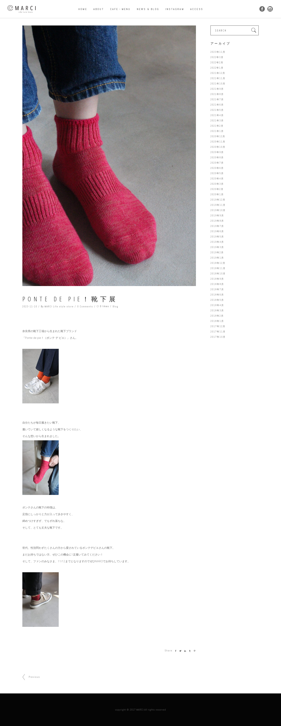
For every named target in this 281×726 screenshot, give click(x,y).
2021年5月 (217, 110)
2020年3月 (217, 183)
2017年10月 (218, 336)
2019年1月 (217, 257)
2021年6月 (217, 104)
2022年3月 (217, 57)
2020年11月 (217, 141)
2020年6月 (217, 168)
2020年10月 (217, 146)
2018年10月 (218, 273)
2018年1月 (217, 321)
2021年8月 (217, 94)
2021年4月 (217, 115)
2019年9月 (217, 215)
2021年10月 (217, 83)
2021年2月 (217, 125)
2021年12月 (217, 73)
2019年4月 (217, 241)
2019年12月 (217, 199)
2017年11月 (218, 331)
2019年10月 (218, 210)
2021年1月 (217, 131)
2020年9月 (217, 152)
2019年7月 (217, 226)
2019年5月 (217, 236)
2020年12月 (217, 136)
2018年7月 (217, 289)
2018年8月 (217, 284)
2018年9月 (217, 278)
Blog (115, 306)
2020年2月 (217, 189)
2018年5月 (217, 299)
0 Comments (85, 306)
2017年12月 (217, 326)
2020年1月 (217, 194)
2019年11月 (218, 205)
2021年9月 (217, 88)
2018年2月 (217, 315)
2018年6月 (217, 294)
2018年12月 (217, 263)
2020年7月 (217, 162)
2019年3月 (217, 247)
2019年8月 (217, 220)
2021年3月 (217, 120)
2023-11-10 (29, 306)
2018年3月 (217, 310)
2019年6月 (217, 231)
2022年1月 (217, 67)
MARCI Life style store (59, 306)
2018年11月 (218, 268)
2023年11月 (217, 51)
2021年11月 (217, 78)
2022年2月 (216, 62)
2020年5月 (217, 173)
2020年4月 (217, 178)
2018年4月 (217, 305)
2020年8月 (217, 157)
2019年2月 (217, 252)
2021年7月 (217, 99)
